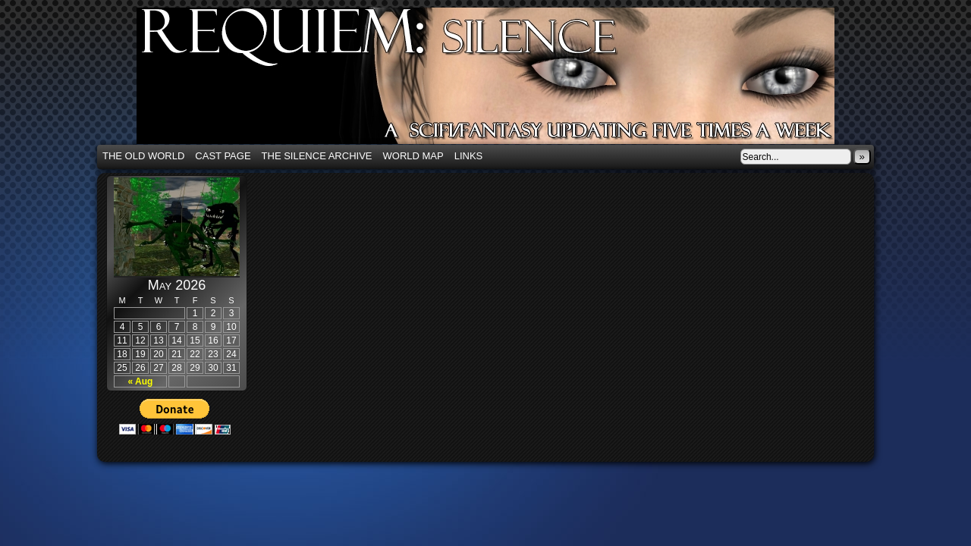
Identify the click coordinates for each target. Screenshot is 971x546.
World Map (413, 156)
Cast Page (222, 156)
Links (468, 156)
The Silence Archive (317, 156)
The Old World (143, 156)
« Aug (140, 381)
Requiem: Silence (508, 80)
